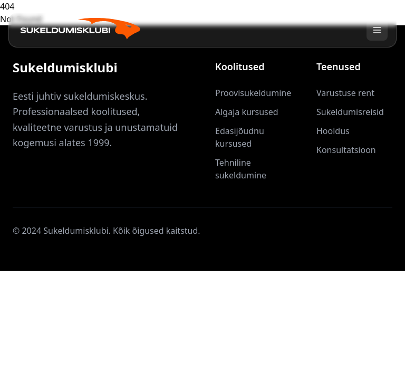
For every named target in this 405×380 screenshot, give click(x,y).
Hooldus (333, 131)
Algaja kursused (246, 112)
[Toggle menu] (377, 30)
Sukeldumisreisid (350, 112)
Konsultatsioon (346, 150)
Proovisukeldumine (253, 93)
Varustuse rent (345, 93)
